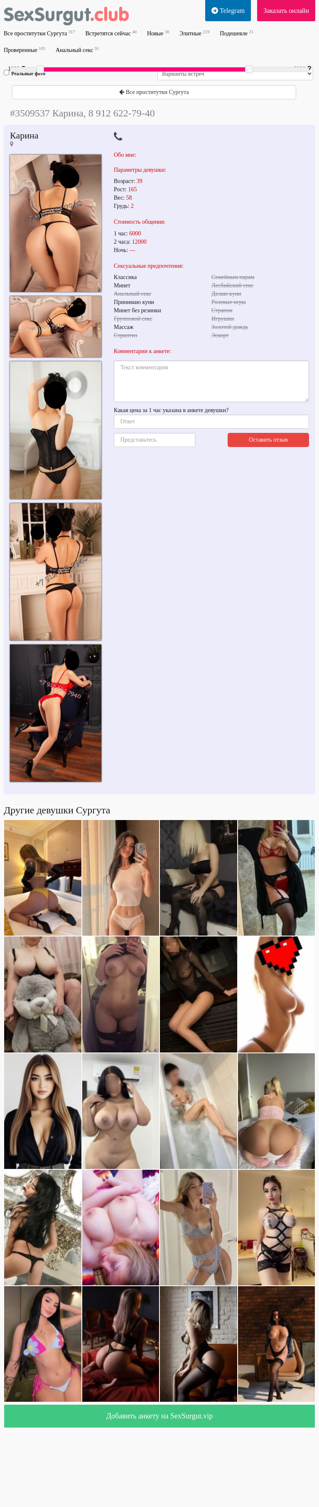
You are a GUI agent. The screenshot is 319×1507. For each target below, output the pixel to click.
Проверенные (24, 49)
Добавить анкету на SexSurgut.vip (159, 1416)
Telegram (228, 10)
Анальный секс (77, 49)
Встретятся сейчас (110, 33)
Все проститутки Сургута (39, 33)
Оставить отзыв (268, 440)
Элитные (194, 33)
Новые (158, 33)
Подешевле (236, 33)
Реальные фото (24, 73)
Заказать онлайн (286, 10)
